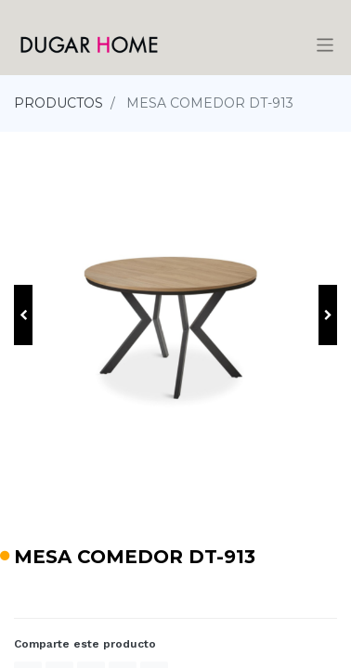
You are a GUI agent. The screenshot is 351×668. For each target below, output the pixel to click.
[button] (23, 315)
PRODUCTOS (58, 103)
